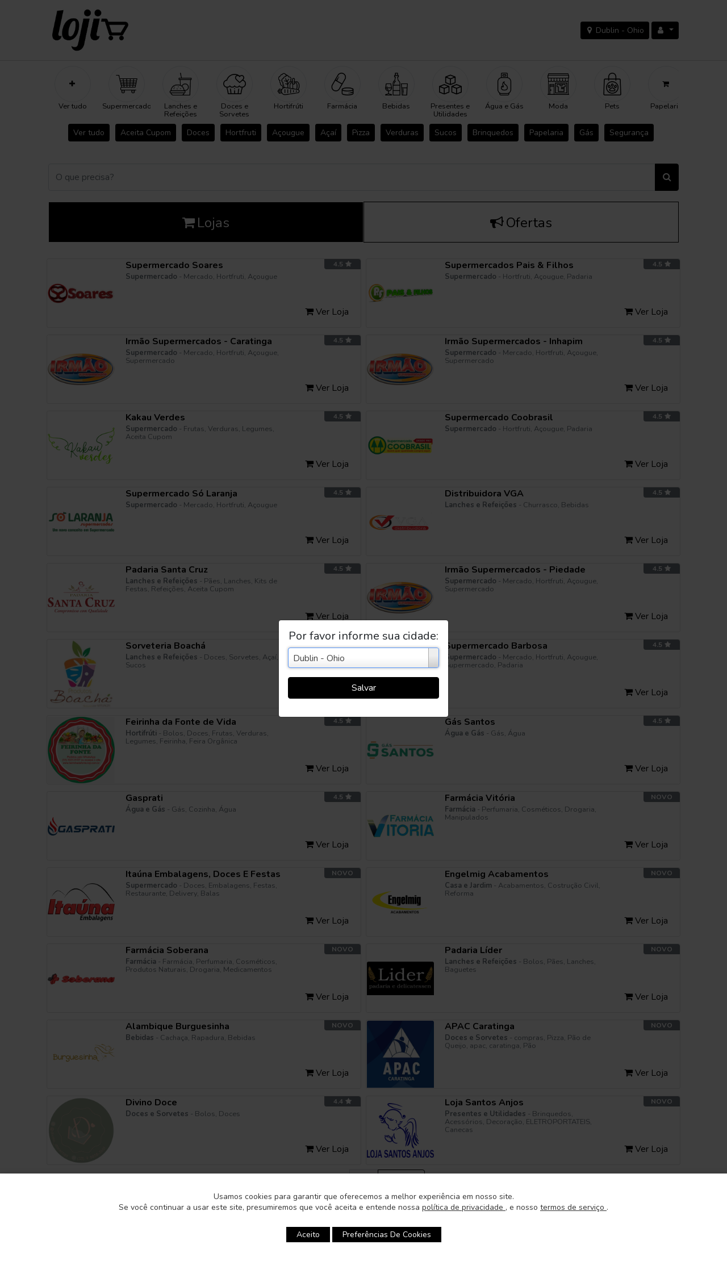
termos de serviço (573, 1207)
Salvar (364, 688)
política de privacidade (463, 1207)
